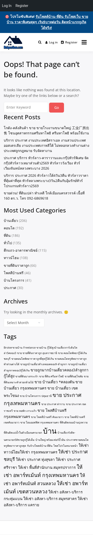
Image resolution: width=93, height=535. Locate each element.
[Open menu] (84, 42)
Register (69, 42)
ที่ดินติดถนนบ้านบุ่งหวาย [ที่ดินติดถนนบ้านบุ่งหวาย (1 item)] (74, 422)
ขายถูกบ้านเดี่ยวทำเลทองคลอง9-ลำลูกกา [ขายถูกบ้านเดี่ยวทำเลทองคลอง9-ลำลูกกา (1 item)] (43, 364)
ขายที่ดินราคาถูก (16, 265)
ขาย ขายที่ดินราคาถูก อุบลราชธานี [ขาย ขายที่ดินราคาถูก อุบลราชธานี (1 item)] (37, 353)
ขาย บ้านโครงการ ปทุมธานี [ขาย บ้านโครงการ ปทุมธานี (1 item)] (36, 396)
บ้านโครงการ (14, 280)
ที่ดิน (7, 235)
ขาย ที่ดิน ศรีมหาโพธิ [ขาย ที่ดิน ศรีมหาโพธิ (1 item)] (51, 376)
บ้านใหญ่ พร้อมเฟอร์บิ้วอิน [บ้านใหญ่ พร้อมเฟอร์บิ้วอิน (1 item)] (50, 440)
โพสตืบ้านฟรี (14, 272)
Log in (51, 42)
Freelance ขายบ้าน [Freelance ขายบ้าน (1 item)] (34, 347)
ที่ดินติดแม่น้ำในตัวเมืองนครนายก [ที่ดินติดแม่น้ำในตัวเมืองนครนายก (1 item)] (23, 432)
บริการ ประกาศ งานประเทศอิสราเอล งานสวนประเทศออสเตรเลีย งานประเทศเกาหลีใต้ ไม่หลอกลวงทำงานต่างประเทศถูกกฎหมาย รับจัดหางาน (46, 145)
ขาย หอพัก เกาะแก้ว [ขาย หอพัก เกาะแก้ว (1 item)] (25, 411)
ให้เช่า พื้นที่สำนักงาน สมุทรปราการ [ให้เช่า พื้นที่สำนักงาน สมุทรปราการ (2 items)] (47, 467)
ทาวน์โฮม (11, 257)
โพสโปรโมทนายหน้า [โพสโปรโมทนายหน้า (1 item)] (65, 445)
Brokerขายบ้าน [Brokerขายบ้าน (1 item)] (13, 347)
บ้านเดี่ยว (11, 220)
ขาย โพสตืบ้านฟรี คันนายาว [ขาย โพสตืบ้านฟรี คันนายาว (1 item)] (47, 417)
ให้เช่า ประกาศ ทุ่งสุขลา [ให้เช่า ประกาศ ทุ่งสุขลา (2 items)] (35, 459)
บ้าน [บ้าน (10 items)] (50, 431)
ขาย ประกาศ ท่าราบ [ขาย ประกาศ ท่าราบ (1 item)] (53, 404)
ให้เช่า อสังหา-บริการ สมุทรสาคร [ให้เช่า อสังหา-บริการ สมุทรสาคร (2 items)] (50, 498)
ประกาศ (10, 287)
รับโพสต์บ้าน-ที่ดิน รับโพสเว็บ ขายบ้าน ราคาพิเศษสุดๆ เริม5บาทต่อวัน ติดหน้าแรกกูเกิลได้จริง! (47, 22)
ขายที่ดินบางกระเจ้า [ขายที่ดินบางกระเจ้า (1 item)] (26, 376)
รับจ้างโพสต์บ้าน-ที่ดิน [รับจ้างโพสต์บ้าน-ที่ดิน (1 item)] (39, 445)
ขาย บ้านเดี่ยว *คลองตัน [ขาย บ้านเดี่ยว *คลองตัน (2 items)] (54, 381)
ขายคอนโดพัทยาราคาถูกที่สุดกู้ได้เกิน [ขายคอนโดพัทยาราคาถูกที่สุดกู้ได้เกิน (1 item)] (32, 358)
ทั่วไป (8, 242)
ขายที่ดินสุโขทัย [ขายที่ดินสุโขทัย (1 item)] (74, 376)
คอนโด (9, 228)
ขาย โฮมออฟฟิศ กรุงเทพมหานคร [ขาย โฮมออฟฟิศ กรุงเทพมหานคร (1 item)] (39, 422)
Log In (6, 6)
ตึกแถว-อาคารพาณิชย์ (20, 250)
